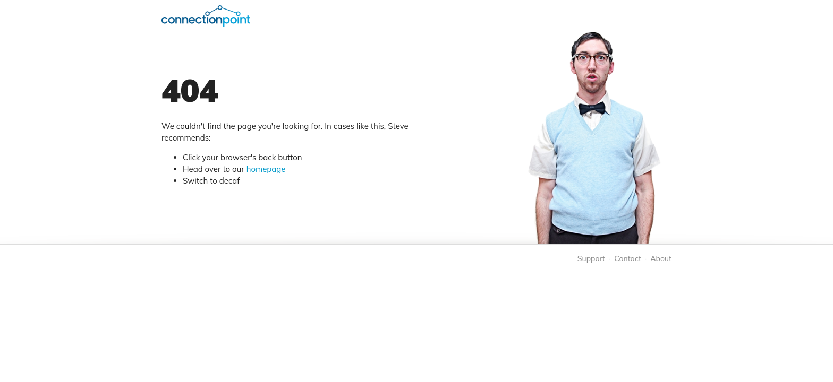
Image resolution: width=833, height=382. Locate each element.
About (661, 258)
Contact (627, 258)
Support (591, 258)
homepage (266, 169)
